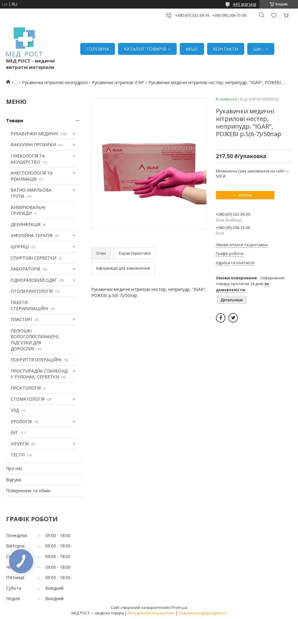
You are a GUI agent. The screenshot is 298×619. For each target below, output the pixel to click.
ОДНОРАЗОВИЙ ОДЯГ (34, 280)
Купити (245, 195)
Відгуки (13, 480)
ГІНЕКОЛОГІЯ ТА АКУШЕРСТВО (28, 159)
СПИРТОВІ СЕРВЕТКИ (33, 258)
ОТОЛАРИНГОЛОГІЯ (32, 291)
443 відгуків (244, 4)
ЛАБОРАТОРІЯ (25, 269)
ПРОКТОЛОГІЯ (26, 388)
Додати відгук (274, 15)
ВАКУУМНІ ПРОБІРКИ (33, 144)
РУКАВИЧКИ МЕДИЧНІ (34, 133)
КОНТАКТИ (225, 49)
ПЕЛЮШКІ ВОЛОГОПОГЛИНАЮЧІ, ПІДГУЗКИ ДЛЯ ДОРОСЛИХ (35, 340)
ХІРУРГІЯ (20, 444)
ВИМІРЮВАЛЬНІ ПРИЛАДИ (28, 210)
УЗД (15, 410)
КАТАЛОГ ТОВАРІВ (145, 49)
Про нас (14, 468)
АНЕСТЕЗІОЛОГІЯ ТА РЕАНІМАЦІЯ (32, 176)
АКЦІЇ (192, 49)
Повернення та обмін (28, 490)
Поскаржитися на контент (151, 613)
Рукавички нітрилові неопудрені (55, 82)
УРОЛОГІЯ (21, 421)
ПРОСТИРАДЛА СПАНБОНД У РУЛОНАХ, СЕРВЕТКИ (39, 374)
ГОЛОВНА (97, 49)
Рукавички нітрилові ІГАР (118, 82)
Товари (14, 120)
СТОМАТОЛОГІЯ (27, 399)
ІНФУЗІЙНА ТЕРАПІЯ (31, 235)
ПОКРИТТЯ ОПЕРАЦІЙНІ (36, 360)
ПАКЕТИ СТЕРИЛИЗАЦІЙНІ (29, 305)
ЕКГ (14, 432)
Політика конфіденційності (202, 613)
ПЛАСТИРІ (21, 319)
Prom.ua (179, 607)
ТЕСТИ (18, 455)
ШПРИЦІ (20, 246)
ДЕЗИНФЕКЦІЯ (25, 224)
